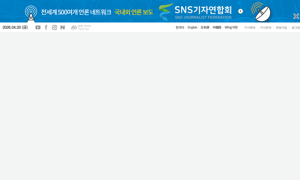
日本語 (206, 27)
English (193, 28)
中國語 (218, 27)
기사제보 (250, 27)
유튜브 (38, 27)
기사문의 (265, 27)
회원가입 (281, 27)
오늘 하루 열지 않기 (296, 16)
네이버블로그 (62, 27)
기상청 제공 (83, 29)
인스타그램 (54, 27)
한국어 (181, 28)
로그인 (296, 27)
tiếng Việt (232, 27)
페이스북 (46, 27)
